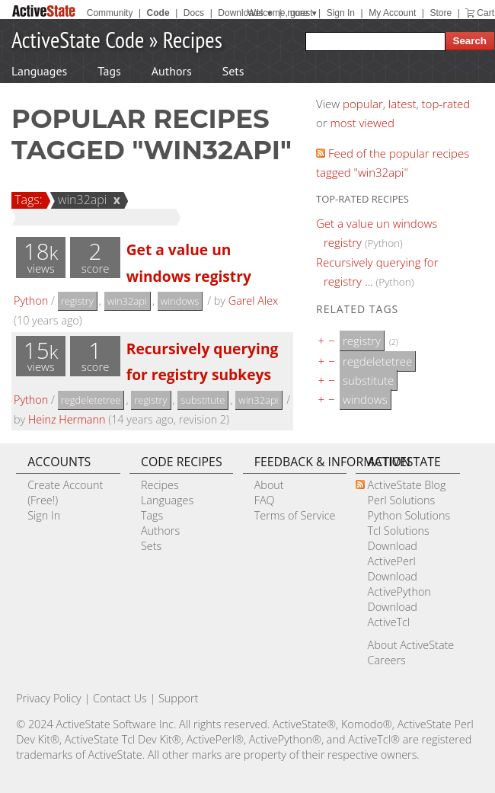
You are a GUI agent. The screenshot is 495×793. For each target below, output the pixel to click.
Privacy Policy (48, 698)
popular (363, 103)
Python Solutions (408, 515)
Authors (172, 70)
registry (77, 301)
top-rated (446, 103)
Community (110, 13)
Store (441, 13)
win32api (80, 199)
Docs (194, 13)
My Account (392, 13)
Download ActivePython (398, 584)
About (269, 485)
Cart (485, 13)
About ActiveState (410, 645)
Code (158, 13)
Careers (386, 660)
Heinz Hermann (67, 419)
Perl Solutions (401, 500)
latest (402, 103)
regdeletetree (91, 400)
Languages (39, 70)
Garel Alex (253, 300)
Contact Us (120, 698)
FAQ (264, 500)
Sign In (341, 13)
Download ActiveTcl (392, 614)
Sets (233, 70)
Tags (108, 70)
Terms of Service (295, 515)
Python (31, 300)
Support (178, 698)
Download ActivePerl (392, 553)
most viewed (362, 122)
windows (180, 301)
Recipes (192, 39)
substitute (202, 400)
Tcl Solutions (398, 530)
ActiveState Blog (406, 485)
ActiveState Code (77, 39)
